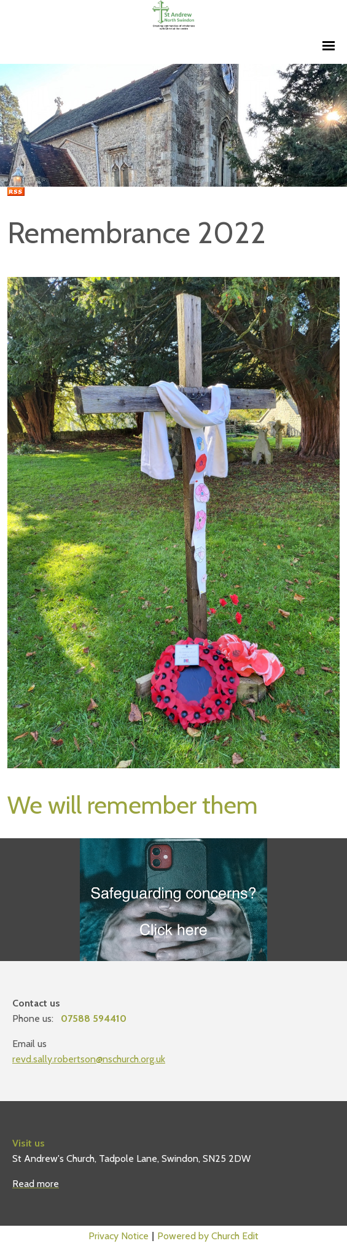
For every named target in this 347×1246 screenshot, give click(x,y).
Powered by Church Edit (208, 1236)
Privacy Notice (118, 1236)
